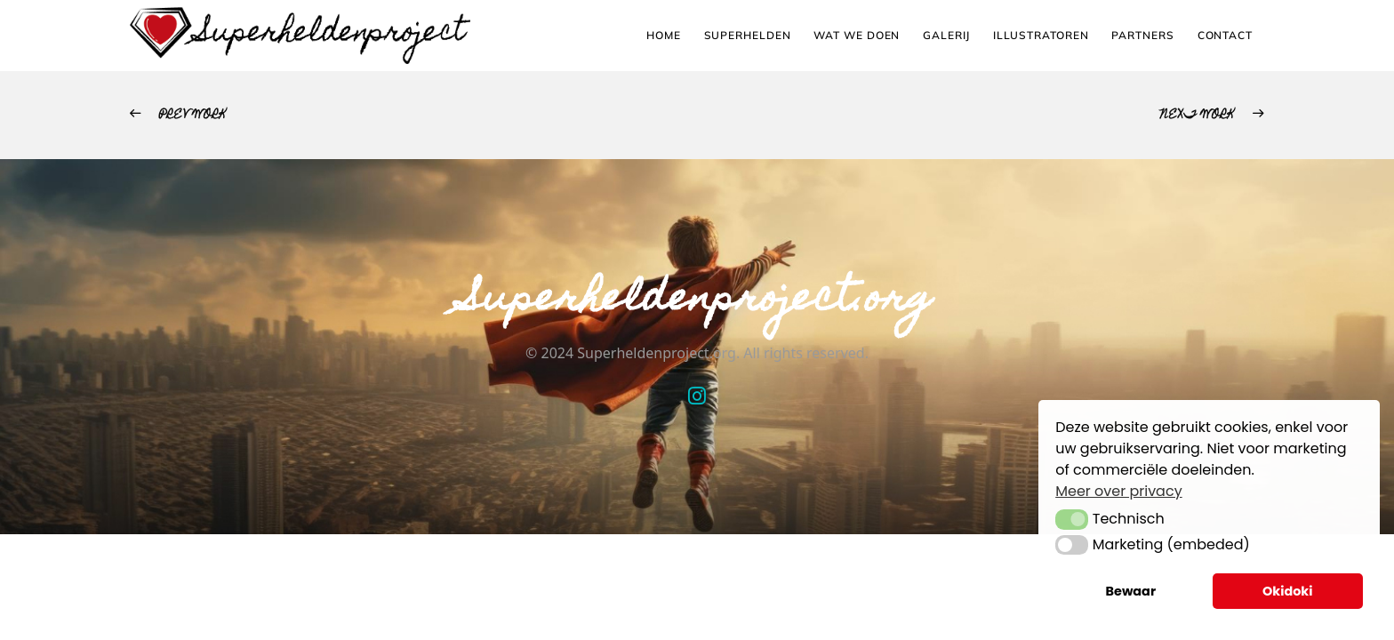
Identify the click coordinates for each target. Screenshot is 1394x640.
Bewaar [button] (1131, 591)
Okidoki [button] (1287, 591)
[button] (1071, 519)
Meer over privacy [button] (1118, 491)
